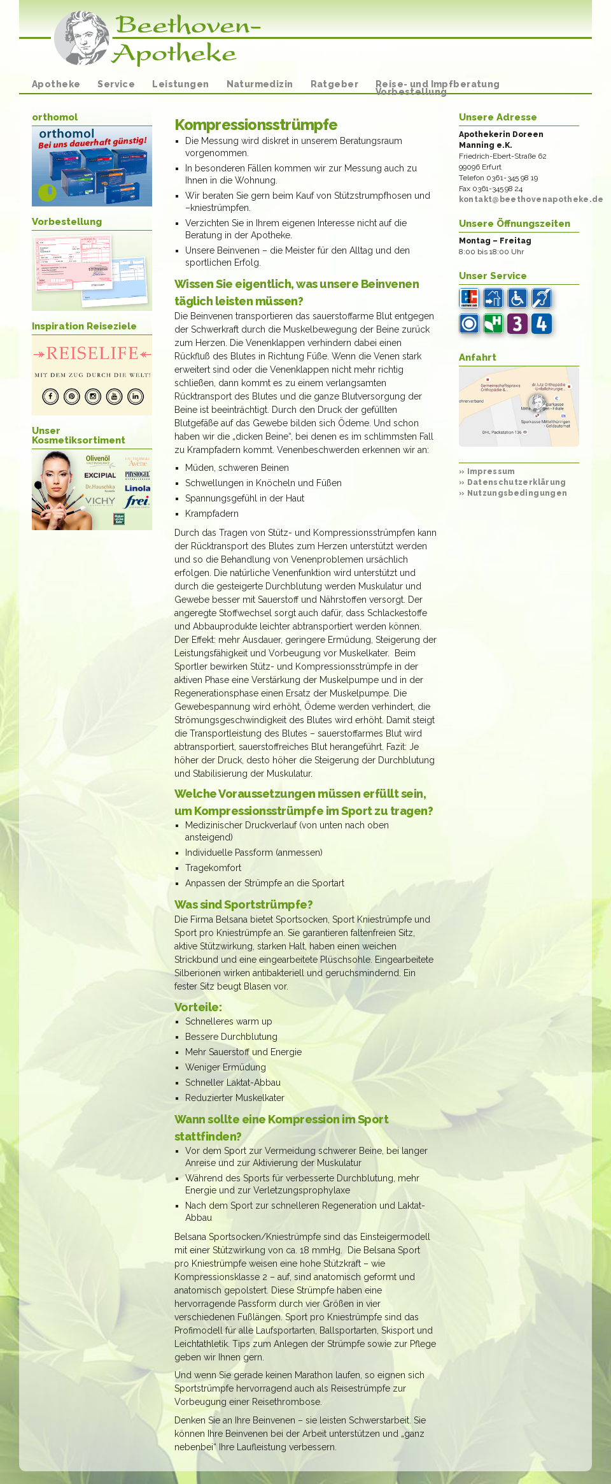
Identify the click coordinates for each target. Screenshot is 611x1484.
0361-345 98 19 (512, 177)
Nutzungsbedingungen (513, 493)
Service (116, 84)
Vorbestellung (411, 92)
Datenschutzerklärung (512, 482)
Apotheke (56, 84)
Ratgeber (334, 84)
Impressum (487, 471)
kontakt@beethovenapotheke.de (531, 199)
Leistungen (180, 84)
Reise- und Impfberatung (438, 84)
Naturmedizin (260, 84)
